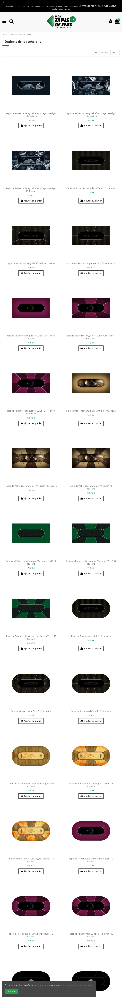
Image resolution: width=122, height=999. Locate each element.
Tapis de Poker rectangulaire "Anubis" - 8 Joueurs (31, 486)
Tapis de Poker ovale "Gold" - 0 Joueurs (91, 636)
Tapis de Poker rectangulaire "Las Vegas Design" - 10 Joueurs (31, 189)
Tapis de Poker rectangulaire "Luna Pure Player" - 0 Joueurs (31, 337)
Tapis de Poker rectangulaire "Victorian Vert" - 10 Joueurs (31, 637)
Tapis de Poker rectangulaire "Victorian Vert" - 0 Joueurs (31, 562)
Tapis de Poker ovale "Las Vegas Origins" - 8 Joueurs (90, 785)
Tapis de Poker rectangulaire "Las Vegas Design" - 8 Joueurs (91, 115)
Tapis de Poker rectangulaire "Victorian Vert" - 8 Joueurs (91, 562)
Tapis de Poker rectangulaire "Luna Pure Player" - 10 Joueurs (31, 412)
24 (115, 52)
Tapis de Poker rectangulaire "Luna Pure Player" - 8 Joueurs (90, 337)
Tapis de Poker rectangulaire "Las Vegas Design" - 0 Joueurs (31, 115)
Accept (11, 991)
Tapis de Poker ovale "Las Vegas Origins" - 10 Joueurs (31, 860)
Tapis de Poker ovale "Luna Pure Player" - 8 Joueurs (31, 935)
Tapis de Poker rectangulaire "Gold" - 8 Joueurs (31, 263)
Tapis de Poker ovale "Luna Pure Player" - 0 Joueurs (91, 860)
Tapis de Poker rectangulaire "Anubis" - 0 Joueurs (91, 410)
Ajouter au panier (31, 125)
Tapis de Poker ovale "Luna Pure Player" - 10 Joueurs (91, 935)
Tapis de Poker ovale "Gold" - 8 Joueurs (31, 711)
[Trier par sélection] (101, 52)
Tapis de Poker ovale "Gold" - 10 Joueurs (91, 711)
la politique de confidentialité (77, 985)
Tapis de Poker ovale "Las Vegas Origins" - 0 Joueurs (31, 785)
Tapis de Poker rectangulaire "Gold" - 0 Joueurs (91, 188)
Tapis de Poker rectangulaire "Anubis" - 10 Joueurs (91, 487)
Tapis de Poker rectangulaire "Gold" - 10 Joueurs (91, 263)
